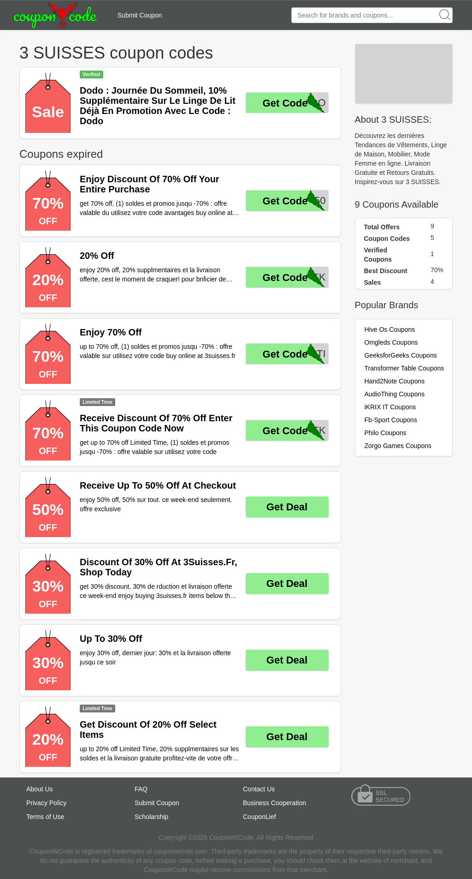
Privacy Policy (46, 803)
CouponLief (259, 816)
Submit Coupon (140, 15)
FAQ (141, 789)
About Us (39, 789)
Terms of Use (45, 816)
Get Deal (286, 507)
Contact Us (259, 789)
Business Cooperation (274, 803)
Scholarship (151, 816)
